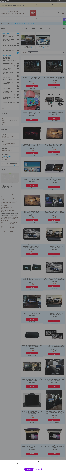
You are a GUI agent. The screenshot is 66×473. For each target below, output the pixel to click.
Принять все (29, 469)
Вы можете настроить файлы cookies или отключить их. (32, 466)
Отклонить (39, 469)
